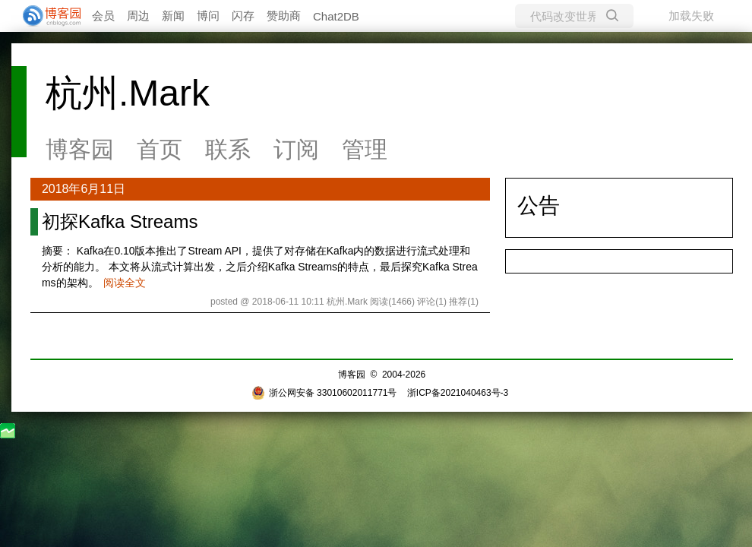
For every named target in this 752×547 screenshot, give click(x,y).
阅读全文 (124, 283)
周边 (138, 15)
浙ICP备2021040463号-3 (457, 392)
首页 (159, 149)
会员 (103, 15)
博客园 (80, 149)
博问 (208, 15)
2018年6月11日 (83, 188)
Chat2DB (336, 16)
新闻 (173, 15)
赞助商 (284, 15)
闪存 (243, 15)
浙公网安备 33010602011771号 (324, 392)
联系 (228, 149)
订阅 (296, 149)
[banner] (45, 16)
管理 (364, 149)
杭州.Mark (128, 93)
